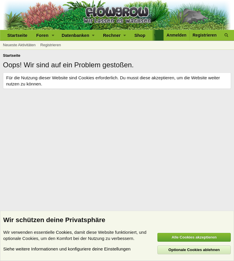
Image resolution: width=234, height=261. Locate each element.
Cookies (64, 232)
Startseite (17, 35)
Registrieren (50, 45)
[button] (53, 35)
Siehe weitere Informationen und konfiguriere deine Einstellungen (67, 248)
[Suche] (226, 35)
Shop (140, 35)
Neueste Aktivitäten (19, 45)
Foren (42, 35)
